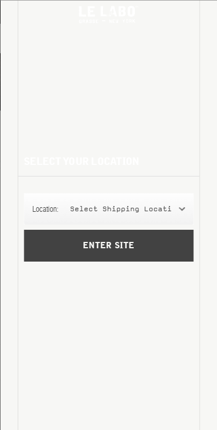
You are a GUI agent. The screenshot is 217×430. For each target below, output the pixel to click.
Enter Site (108, 245)
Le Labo (108, 14)
